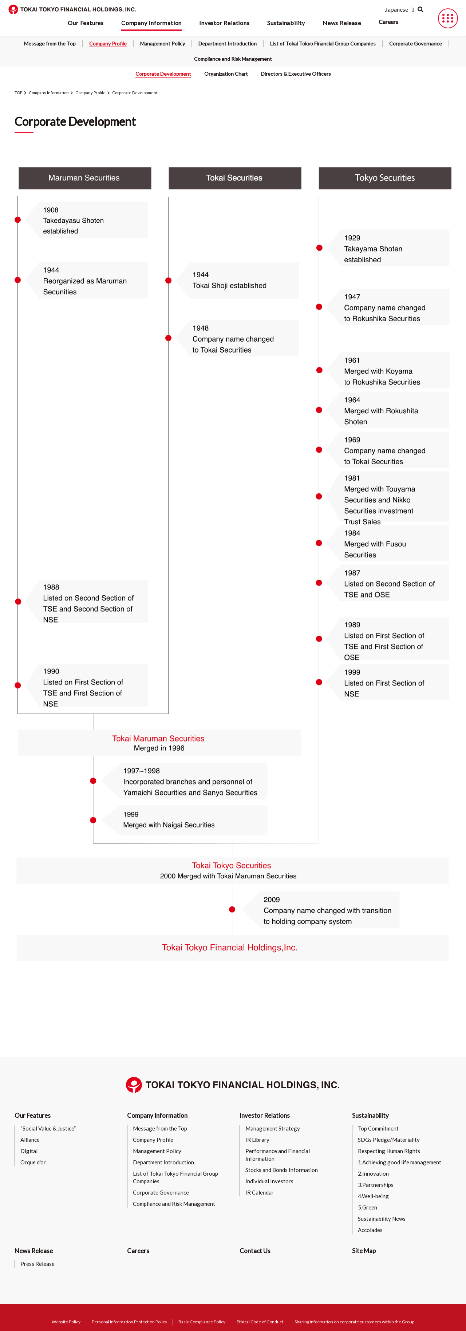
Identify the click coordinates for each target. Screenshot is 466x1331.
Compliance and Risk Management (233, 59)
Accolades (370, 1230)
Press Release (37, 1263)
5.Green (367, 1207)
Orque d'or (33, 1162)
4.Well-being (373, 1196)
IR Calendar (259, 1192)
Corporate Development (163, 74)
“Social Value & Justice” (48, 1128)
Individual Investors (269, 1181)
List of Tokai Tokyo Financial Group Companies (323, 43)
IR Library (257, 1139)
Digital (28, 1151)
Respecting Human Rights (389, 1151)
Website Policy (66, 1321)
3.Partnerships (376, 1184)
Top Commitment (378, 1128)
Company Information (49, 92)
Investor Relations (265, 1115)
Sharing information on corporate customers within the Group (354, 1321)
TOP (18, 92)
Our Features (33, 1115)
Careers (388, 21)
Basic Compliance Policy (201, 1321)
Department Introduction (227, 43)
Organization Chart (226, 74)
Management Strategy (272, 1128)
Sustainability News (382, 1218)
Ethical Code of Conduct (260, 1321)
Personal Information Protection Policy (129, 1321)
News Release (34, 1251)
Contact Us (255, 1251)
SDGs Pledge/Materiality (389, 1139)
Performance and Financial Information (277, 1155)
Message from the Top (50, 43)
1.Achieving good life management (399, 1162)
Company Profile (108, 43)
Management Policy (162, 43)
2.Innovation (373, 1173)
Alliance (30, 1139)
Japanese (396, 9)
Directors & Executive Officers (296, 74)
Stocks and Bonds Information (281, 1170)
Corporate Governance (415, 43)
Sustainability (370, 1115)
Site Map (364, 1251)
